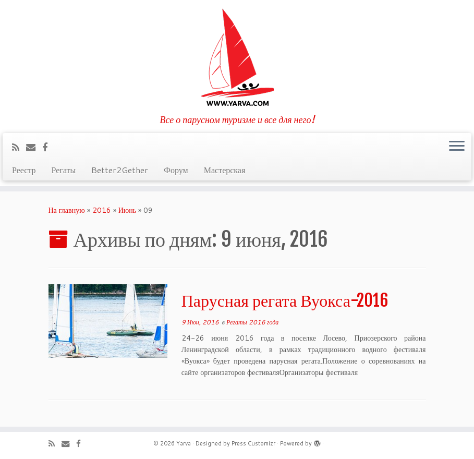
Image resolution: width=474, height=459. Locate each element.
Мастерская (225, 170)
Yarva (183, 443)
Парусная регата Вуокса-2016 (284, 300)
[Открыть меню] (457, 146)
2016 (101, 210)
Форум (176, 170)
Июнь (127, 210)
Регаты (64, 170)
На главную (66, 210)
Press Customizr (253, 443)
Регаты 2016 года (252, 322)
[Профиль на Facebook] (48, 147)
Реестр (24, 170)
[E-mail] (34, 147)
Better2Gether (119, 170)
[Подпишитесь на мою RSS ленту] (19, 147)
